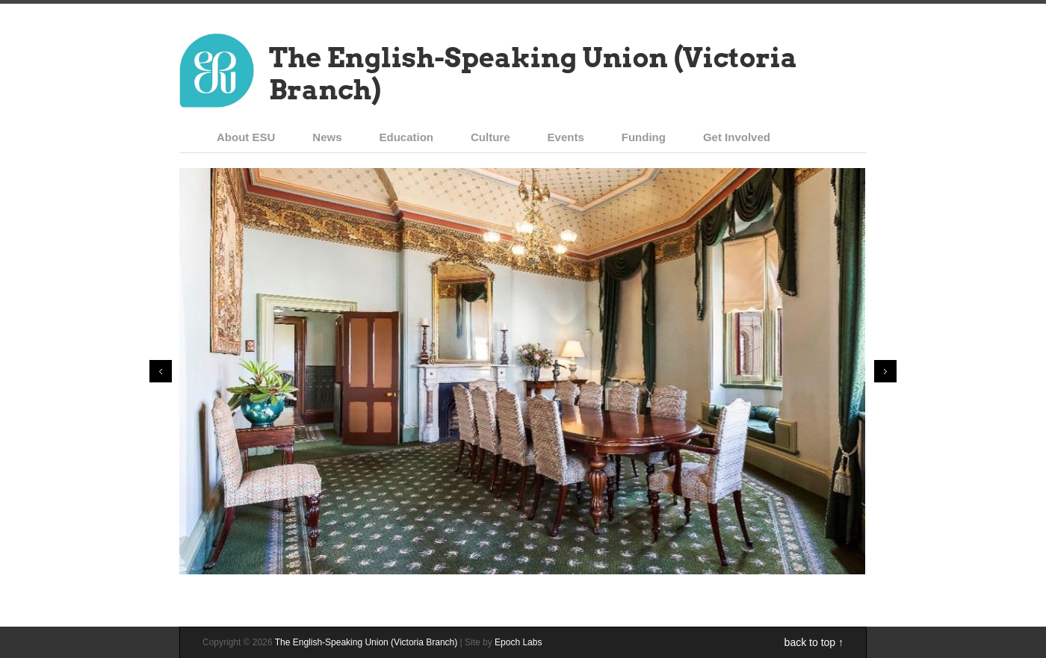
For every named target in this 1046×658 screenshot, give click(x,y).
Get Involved (736, 137)
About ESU (246, 137)
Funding (644, 137)
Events (566, 137)
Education (407, 137)
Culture (490, 137)
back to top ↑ (814, 642)
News (326, 137)
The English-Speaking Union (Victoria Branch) (533, 73)
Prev (160, 371)
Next (885, 371)
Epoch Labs (518, 642)
